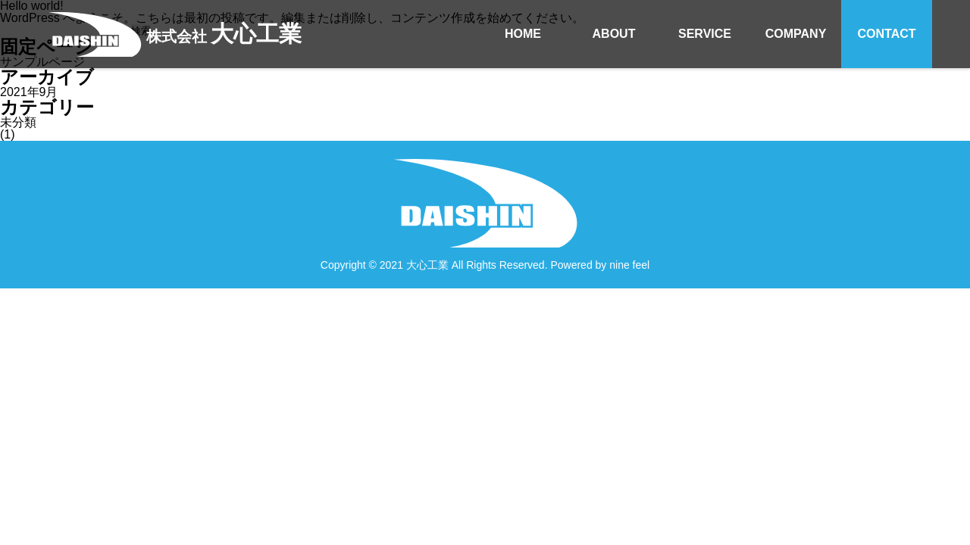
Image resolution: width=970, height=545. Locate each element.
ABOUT (614, 33)
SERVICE (704, 33)
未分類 (18, 123)
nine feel (629, 265)
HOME (523, 33)
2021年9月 (29, 92)
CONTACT (886, 33)
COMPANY (796, 33)
